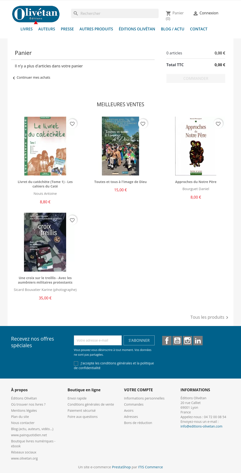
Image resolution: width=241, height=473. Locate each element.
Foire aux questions (83, 416)
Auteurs (46, 29)
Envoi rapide (77, 398)
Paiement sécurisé (82, 410)
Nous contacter (23, 422)
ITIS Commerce (150, 467)
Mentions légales (24, 410)
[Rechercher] (115, 13)
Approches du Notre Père (195, 181)
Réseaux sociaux (23, 452)
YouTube (177, 340)
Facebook (167, 340)
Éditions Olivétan (137, 29)
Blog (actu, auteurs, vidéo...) (32, 429)
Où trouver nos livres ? (28, 404)
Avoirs (128, 410)
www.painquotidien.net (29, 435)
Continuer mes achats (30, 77)
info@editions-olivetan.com (201, 426)
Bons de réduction (138, 422)
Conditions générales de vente (91, 404)
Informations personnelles (144, 398)
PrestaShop (121, 467)
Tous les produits (210, 317)
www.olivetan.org (24, 458)
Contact (198, 29)
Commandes (134, 404)
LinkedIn (198, 340)
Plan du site (20, 416)
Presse (67, 29)
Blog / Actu (172, 29)
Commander (195, 78)
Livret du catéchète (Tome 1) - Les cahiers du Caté (45, 184)
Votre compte (138, 389)
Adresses (131, 416)
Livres (26, 29)
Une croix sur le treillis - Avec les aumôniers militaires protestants (45, 280)
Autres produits (96, 29)
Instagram (187, 340)
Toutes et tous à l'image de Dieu (120, 181)
